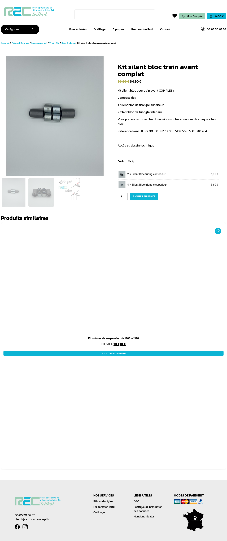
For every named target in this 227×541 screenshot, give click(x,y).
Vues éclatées (78, 29)
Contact (165, 29)
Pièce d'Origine (20, 43)
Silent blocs (68, 43)
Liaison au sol (39, 43)
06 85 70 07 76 (25, 515)
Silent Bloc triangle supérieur (149, 184)
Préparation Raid (142, 29)
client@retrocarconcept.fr (32, 519)
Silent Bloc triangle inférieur (148, 174)
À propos (119, 29)
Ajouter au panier (144, 196)
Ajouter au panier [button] (113, 354)
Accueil (5, 43)
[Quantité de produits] (123, 196)
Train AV (54, 43)
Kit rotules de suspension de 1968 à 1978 (113, 338)
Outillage (100, 29)
